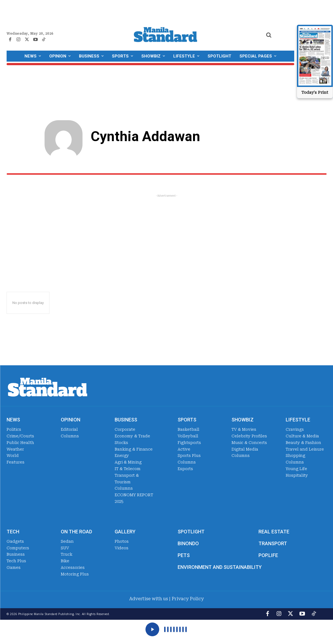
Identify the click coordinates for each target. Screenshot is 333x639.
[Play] (152, 629)
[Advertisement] (166, 236)
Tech (13, 531)
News (13, 420)
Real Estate (273, 531)
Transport (272, 543)
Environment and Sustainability (220, 567)
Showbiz (243, 420)
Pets (184, 555)
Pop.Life (268, 555)
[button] (269, 35)
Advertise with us (148, 598)
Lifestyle (298, 420)
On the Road (76, 531)
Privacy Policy (188, 598)
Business (126, 420)
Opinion (70, 420)
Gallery (125, 531)
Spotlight (191, 531)
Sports (187, 420)
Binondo (188, 543)
